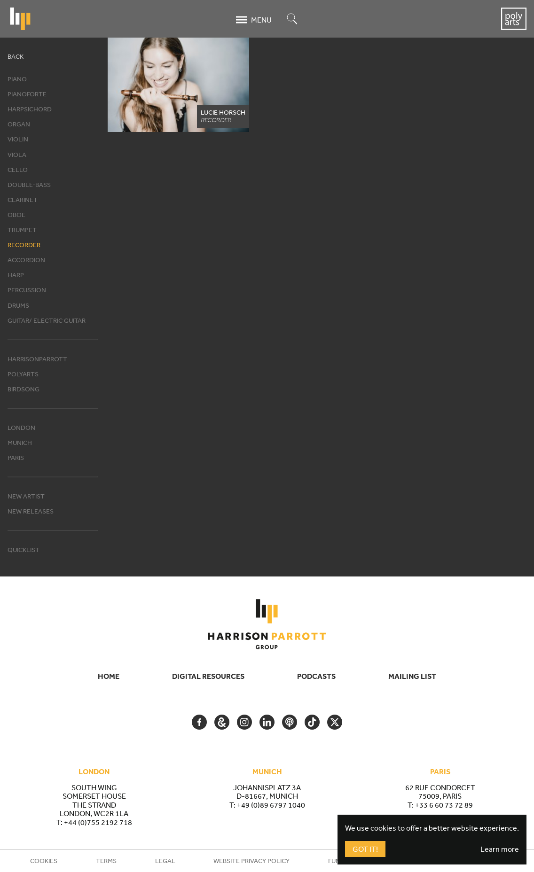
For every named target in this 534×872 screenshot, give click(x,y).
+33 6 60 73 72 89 (444, 805)
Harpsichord (30, 109)
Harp (16, 275)
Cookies (43, 860)
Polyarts (23, 374)
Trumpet (22, 230)
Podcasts (316, 676)
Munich (20, 442)
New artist (26, 496)
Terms (106, 860)
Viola (17, 154)
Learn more (499, 849)
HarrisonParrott (37, 359)
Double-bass (29, 184)
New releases (31, 511)
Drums (18, 305)
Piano (17, 79)
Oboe (16, 214)
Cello (18, 169)
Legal (165, 860)
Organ (19, 124)
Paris (16, 457)
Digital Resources (208, 676)
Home (108, 676)
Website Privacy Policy (251, 860)
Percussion (27, 290)
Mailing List (412, 676)
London (21, 427)
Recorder (24, 245)
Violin (18, 139)
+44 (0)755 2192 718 (98, 822)
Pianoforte (27, 94)
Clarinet (23, 199)
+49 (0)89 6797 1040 (271, 805)
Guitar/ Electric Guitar (47, 320)
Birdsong (23, 389)
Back (16, 56)
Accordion (26, 260)
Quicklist (23, 549)
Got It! (365, 849)
